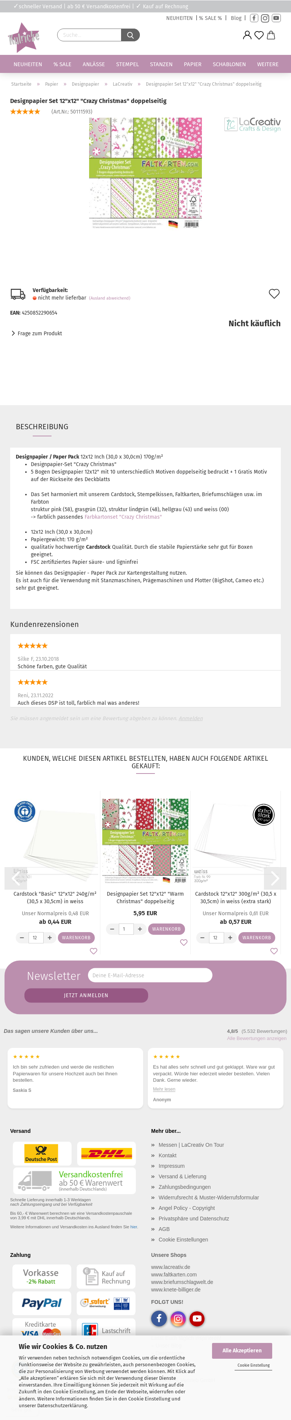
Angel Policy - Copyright (187, 1208)
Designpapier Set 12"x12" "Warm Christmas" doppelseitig (145, 898)
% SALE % (210, 18)
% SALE (62, 64)
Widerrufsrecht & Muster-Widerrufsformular (209, 1197)
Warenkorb (76, 937)
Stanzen (161, 64)
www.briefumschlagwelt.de (182, 1282)
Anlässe (94, 64)
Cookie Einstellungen (183, 1240)
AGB (164, 1229)
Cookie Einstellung (254, 1365)
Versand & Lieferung (182, 1176)
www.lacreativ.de (170, 1267)
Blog (236, 18)
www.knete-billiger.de (176, 1290)
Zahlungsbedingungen (185, 1187)
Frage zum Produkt (40, 333)
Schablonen (229, 64)
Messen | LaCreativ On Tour (191, 1145)
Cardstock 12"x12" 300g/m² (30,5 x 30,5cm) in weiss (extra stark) (235, 898)
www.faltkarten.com (174, 1275)
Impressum (172, 1166)
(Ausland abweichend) (109, 298)
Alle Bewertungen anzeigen (256, 1038)
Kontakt (167, 1155)
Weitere (268, 64)
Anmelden (191, 718)
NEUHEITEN (179, 18)
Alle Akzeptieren (242, 1350)
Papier (193, 64)
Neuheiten (28, 64)
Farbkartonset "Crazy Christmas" (123, 517)
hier (133, 1227)
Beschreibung (42, 426)
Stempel (127, 64)
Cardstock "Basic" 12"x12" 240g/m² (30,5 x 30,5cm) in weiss (55, 898)
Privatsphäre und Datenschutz (194, 1219)
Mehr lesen (164, 1089)
